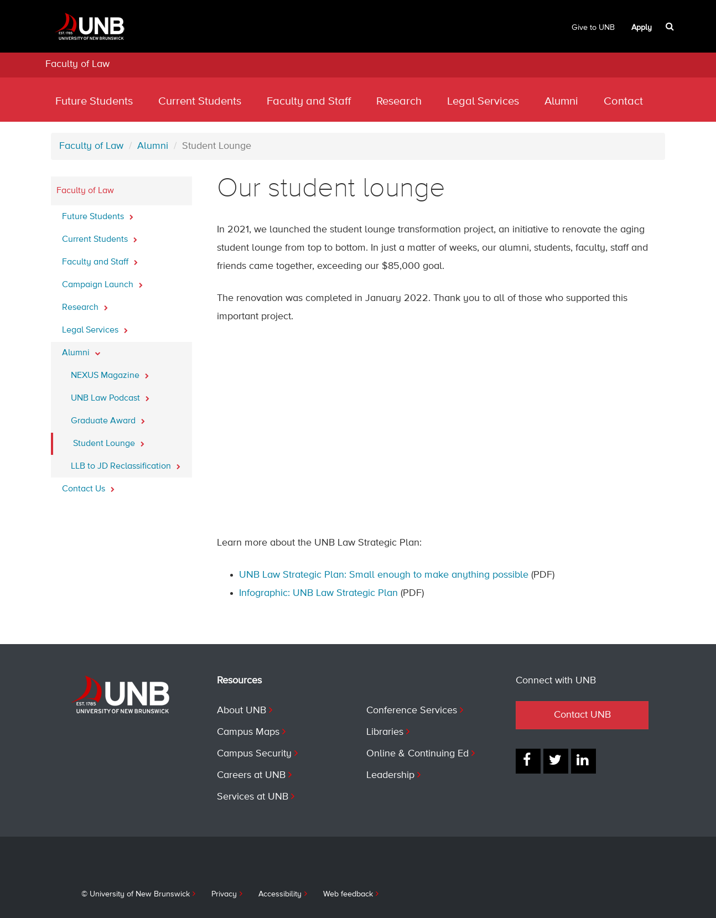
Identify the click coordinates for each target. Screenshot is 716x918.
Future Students (94, 101)
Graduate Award (108, 418)
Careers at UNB (251, 775)
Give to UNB (593, 28)
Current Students (199, 101)
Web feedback (348, 894)
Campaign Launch (102, 281)
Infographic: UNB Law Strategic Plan (318, 593)
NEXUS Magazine (110, 372)
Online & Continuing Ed (417, 754)
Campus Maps (248, 732)
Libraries (384, 732)
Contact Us (88, 486)
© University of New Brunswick (135, 894)
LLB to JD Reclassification (125, 463)
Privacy (224, 894)
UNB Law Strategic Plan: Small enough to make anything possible (383, 575)
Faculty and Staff (309, 101)
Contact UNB (582, 715)
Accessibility (280, 894)
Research (399, 101)
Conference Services (411, 710)
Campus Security (254, 754)
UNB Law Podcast (110, 395)
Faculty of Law (77, 64)
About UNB (241, 710)
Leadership (390, 775)
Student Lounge (108, 440)
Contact (623, 101)
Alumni (561, 101)
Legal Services (483, 101)
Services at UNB (252, 797)
